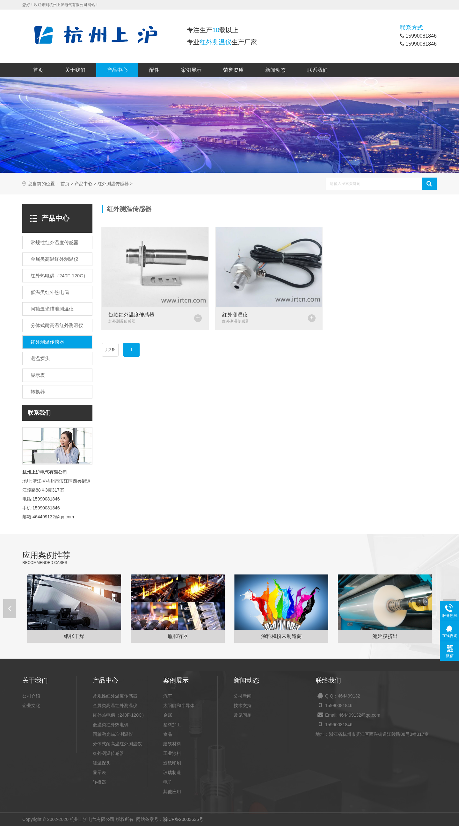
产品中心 (117, 70)
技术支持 (242, 705)
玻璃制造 (172, 772)
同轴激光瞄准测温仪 (113, 734)
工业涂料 (172, 753)
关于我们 (75, 70)
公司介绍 (31, 695)
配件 (154, 70)
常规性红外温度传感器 (115, 695)
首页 (38, 70)
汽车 (167, 695)
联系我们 (317, 70)
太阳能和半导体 (178, 705)
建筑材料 (172, 743)
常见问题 (242, 715)
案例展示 (191, 70)
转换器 (99, 782)
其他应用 (172, 791)
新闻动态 (275, 70)
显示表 (99, 772)
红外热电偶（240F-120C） (119, 715)
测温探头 (102, 762)
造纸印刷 (172, 762)
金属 (167, 715)
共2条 (110, 349)
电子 (167, 782)
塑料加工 (172, 724)
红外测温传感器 (113, 183)
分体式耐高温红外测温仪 (117, 743)
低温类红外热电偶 (110, 724)
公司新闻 (242, 695)
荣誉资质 (233, 70)
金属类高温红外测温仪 (115, 705)
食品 (167, 734)
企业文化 (31, 705)
